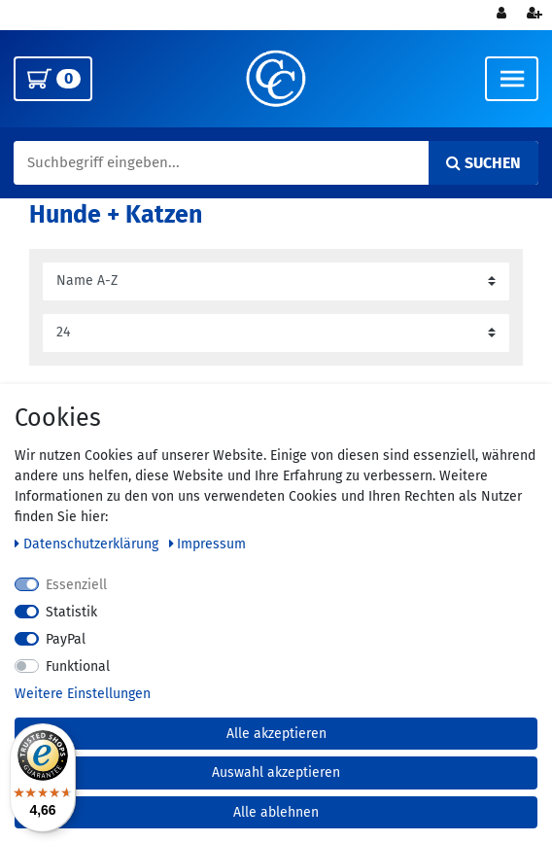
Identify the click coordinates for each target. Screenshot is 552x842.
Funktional (78, 666)
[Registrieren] (536, 15)
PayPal (66, 639)
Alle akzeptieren (276, 733)
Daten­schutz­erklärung (88, 544)
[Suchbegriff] (276, 163)
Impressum (208, 544)
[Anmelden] (503, 15)
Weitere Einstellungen (83, 693)
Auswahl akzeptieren (276, 772)
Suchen (483, 163)
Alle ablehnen (276, 812)
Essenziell (76, 585)
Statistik (71, 612)
